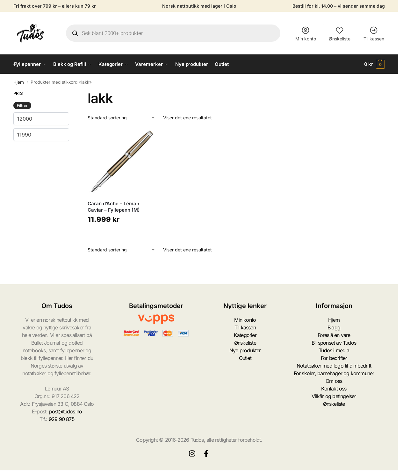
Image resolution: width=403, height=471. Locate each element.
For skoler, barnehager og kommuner (334, 373)
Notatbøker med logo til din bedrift (334, 365)
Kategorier (245, 335)
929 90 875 (62, 419)
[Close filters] (71, 94)
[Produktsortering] (121, 117)
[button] (374, 64)
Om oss (334, 381)
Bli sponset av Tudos (334, 343)
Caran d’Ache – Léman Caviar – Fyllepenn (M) (114, 206)
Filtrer (22, 105)
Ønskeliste (339, 33)
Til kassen (373, 33)
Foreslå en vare (334, 335)
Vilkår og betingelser (334, 396)
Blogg (333, 327)
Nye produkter (245, 350)
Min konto (305, 33)
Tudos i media (334, 350)
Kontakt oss (333, 388)
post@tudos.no (65, 411)
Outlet (245, 358)
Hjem (18, 82)
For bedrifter (334, 358)
